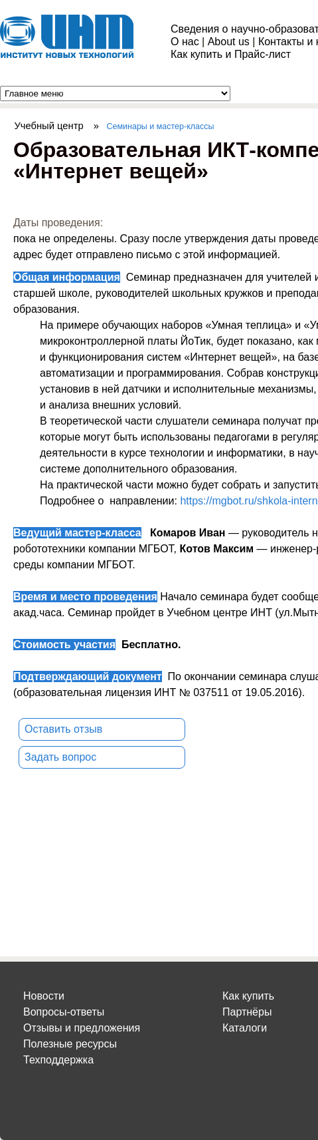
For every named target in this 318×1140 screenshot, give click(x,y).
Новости (43, 996)
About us (229, 41)
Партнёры (247, 1012)
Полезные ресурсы (70, 1043)
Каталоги (244, 1028)
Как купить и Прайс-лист (231, 54)
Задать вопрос (60, 757)
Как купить (248, 996)
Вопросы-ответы (63, 1012)
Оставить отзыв (63, 729)
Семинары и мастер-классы (160, 126)
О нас (185, 41)
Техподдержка (58, 1059)
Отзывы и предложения (81, 1028)
